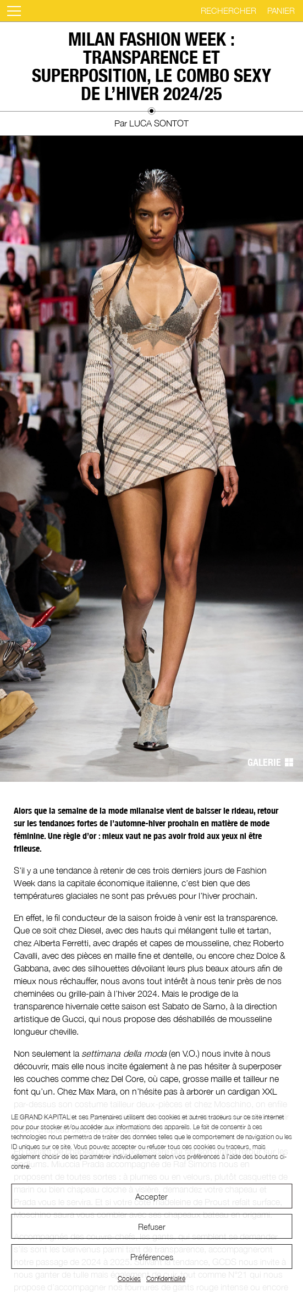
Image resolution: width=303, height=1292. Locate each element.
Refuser (152, 1227)
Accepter (151, 1196)
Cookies (129, 1278)
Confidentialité (165, 1278)
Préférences (151, 1257)
